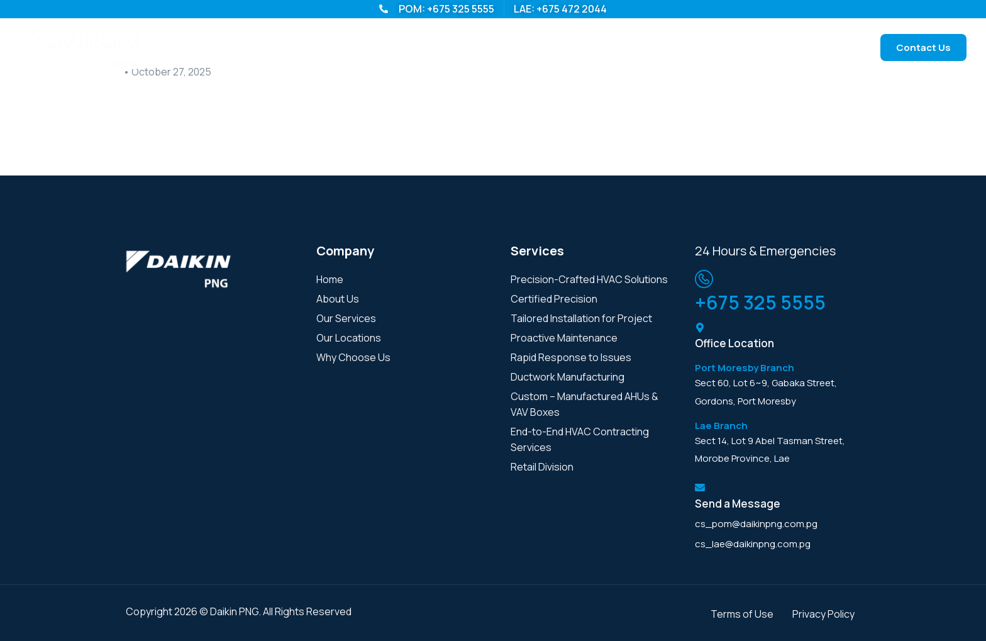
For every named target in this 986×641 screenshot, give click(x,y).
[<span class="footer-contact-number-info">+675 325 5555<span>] (704, 279)
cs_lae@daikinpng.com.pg (753, 543)
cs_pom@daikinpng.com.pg (756, 523)
